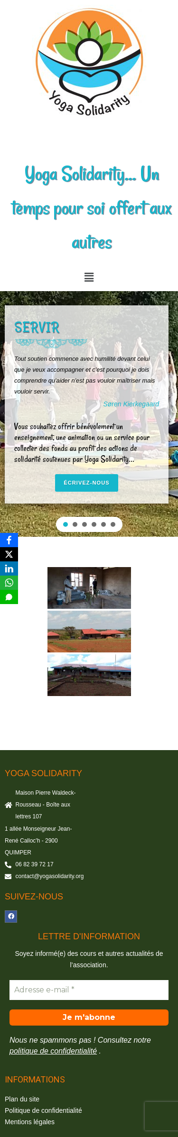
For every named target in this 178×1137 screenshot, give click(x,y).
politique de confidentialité (53, 1051)
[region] (89, 414)
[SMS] (9, 597)
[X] (9, 554)
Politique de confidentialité (43, 1110)
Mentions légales (30, 1122)
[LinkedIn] (9, 568)
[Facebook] (9, 540)
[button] (89, 277)
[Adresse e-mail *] (89, 990)
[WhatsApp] (9, 583)
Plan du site (22, 1099)
